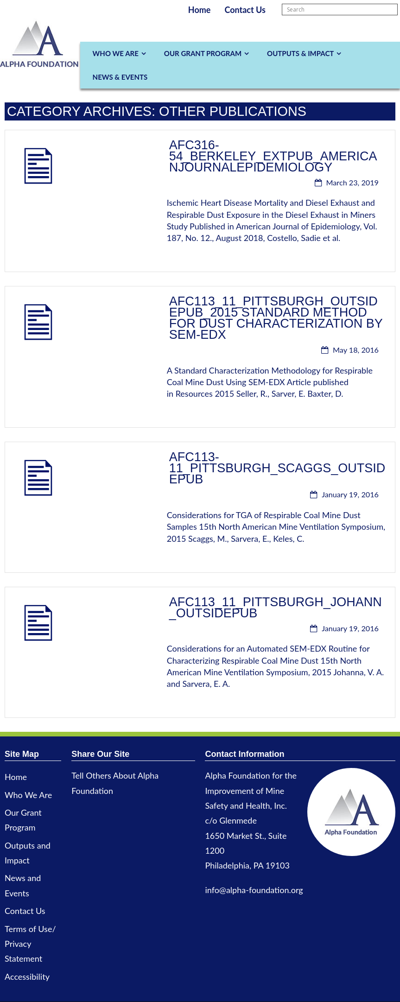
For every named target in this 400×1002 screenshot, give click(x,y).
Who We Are (116, 53)
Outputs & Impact (300, 53)
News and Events (23, 885)
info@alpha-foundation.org (254, 890)
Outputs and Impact (28, 852)
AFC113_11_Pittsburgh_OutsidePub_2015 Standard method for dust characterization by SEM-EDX (276, 318)
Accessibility (27, 976)
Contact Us (245, 10)
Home (199, 10)
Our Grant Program (202, 53)
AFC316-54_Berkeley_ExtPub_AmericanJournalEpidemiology (273, 156)
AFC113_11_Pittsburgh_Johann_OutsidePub (275, 607)
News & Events (120, 77)
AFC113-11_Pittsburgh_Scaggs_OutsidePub (277, 468)
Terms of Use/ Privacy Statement (30, 944)
